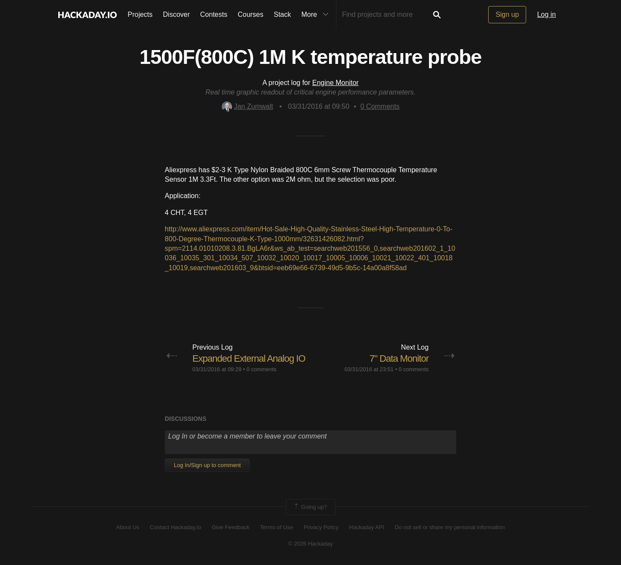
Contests (213, 14)
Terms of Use (276, 527)
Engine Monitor (335, 82)
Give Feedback (230, 527)
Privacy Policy (321, 527)
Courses (250, 14)
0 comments (262, 369)
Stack (282, 14)
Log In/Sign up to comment (207, 465)
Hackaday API (366, 527)
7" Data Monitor (399, 358)
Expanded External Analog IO (248, 358)
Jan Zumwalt (247, 106)
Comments (380, 106)
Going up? (310, 507)
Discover (176, 14)
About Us (127, 527)
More (316, 14)
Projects (140, 14)
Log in (546, 14)
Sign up (507, 14)
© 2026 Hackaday (310, 543)
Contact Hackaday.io (175, 527)
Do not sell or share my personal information (450, 527)
